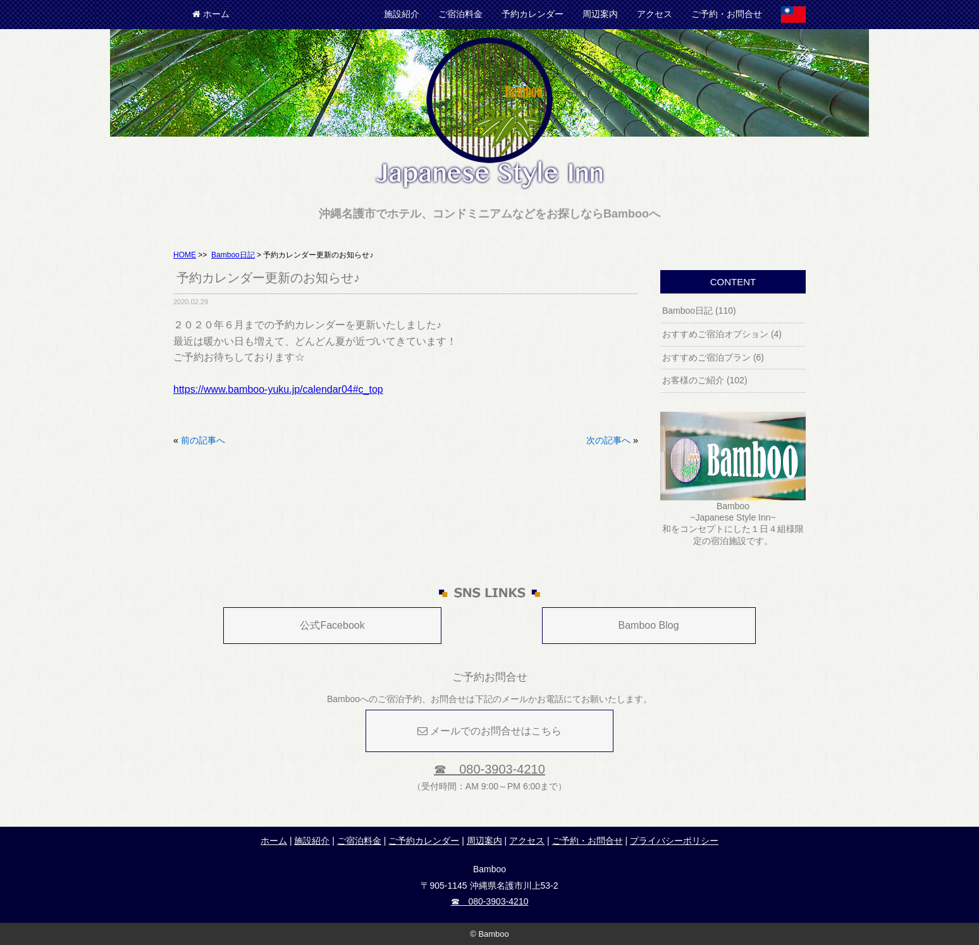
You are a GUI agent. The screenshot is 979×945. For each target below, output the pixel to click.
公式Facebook (332, 625)
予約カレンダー (532, 14)
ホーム (211, 14)
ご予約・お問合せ (726, 14)
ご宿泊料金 (460, 14)
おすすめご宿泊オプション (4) (722, 334)
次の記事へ (608, 440)
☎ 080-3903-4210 (489, 769)
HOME (184, 254)
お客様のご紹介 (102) (705, 380)
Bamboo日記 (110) (699, 311)
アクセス (654, 14)
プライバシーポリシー (674, 841)
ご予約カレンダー (423, 841)
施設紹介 (401, 14)
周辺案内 (600, 14)
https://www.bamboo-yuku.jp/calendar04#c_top (278, 389)
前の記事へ (203, 440)
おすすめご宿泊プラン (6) (713, 357)
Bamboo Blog (649, 625)
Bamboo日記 (233, 254)
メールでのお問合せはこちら (489, 731)
